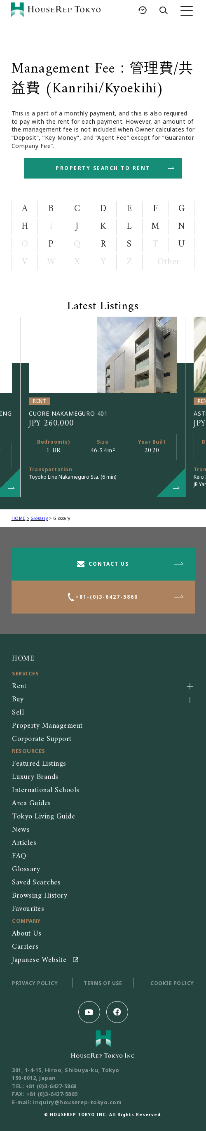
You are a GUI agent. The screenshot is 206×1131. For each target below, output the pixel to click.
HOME (19, 518)
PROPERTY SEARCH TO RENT (103, 168)
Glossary (39, 518)
